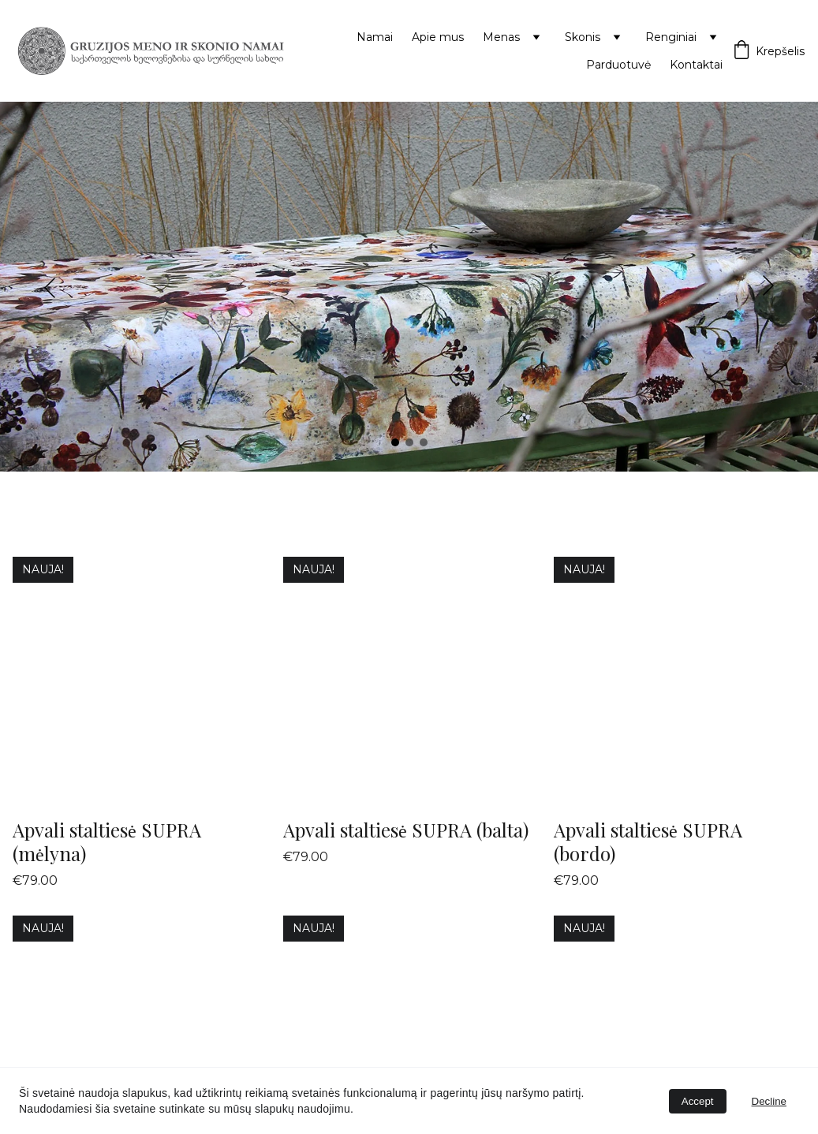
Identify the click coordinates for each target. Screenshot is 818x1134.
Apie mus (438, 37)
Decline (769, 1101)
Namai (375, 37)
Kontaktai (696, 65)
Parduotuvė (618, 65)
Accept (698, 1101)
